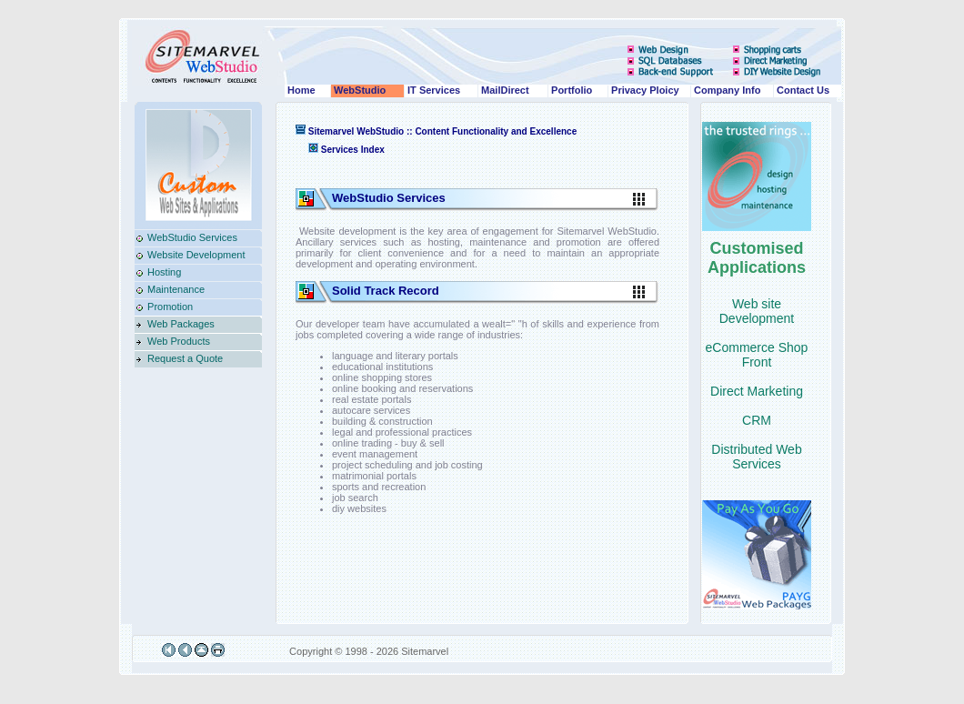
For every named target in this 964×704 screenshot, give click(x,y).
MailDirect (503, 90)
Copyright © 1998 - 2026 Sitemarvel (367, 651)
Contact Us (801, 90)
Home (300, 90)
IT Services (432, 90)
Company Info (725, 90)
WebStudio (358, 90)
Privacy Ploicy (643, 90)
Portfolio (570, 90)
